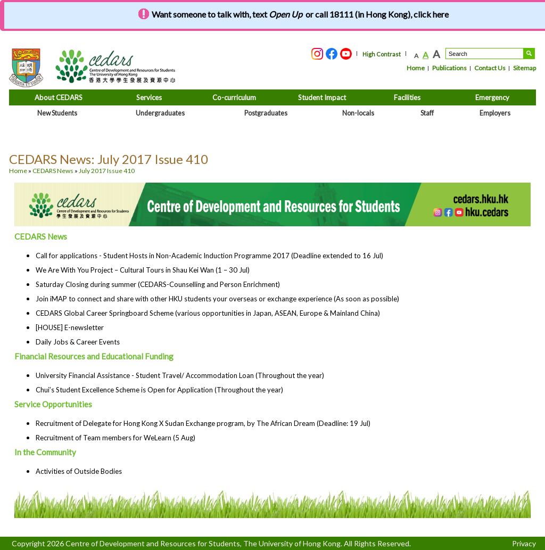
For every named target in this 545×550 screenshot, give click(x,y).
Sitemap (524, 68)
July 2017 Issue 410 (107, 171)
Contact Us (490, 68)
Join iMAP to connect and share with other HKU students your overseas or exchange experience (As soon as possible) (217, 298)
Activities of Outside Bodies (79, 471)
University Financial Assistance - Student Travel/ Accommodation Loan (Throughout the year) (180, 375)
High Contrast (381, 54)
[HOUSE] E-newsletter (70, 327)
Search (529, 53)
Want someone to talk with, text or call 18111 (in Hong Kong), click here (300, 14)
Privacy (524, 543)
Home (416, 68)
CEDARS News (52, 171)
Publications (449, 68)
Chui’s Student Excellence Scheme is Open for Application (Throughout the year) (159, 389)
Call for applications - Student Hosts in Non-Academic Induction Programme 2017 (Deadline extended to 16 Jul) (209, 255)
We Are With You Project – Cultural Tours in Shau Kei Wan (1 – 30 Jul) (143, 270)
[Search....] (484, 53)
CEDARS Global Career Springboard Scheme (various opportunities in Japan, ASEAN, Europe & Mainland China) (208, 313)
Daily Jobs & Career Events (78, 342)
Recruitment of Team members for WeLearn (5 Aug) (115, 437)
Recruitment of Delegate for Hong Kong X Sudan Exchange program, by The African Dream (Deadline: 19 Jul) (203, 423)
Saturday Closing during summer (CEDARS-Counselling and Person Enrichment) (158, 284)
